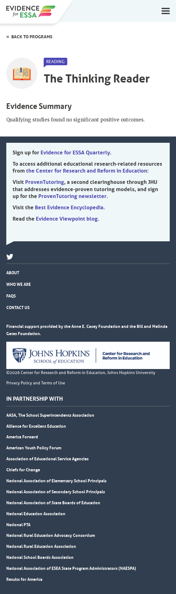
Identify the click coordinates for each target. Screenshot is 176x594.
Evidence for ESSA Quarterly (75, 152)
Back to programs (31, 37)
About (12, 272)
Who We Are (18, 284)
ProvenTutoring (44, 182)
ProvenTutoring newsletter (72, 196)
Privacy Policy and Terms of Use (35, 383)
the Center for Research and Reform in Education (86, 170)
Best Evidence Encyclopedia (69, 207)
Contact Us (18, 307)
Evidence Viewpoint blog (67, 218)
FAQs (11, 295)
